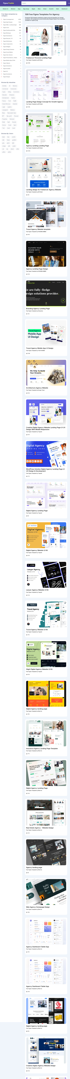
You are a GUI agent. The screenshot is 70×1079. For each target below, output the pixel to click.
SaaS (8, 122)
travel (8, 128)
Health (14, 100)
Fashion (13, 97)
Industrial (15, 103)
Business (15, 85)
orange (4, 146)
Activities (4, 85)
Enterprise (11, 94)
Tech (3, 128)
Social (9, 125)
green (8, 143)
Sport (15, 125)
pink (9, 146)
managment (5, 110)
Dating (9, 91)
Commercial (5, 88)
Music (3, 113)
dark (3, 140)
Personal (16, 116)
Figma (8, 140)
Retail (3, 122)
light (13, 143)
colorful (13, 137)
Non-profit (9, 116)
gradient (14, 140)
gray (3, 143)
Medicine (12, 110)
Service (4, 125)
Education (4, 94)
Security (14, 122)
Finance (4, 100)
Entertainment (5, 97)
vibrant (12, 149)
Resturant (12, 119)
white (17, 149)
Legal (3, 107)
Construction (13, 88)
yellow (3, 152)
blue (8, 137)
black (3, 137)
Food (9, 100)
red (3, 149)
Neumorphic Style (12, 113)
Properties (4, 119)
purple (14, 146)
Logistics (9, 107)
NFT (3, 116)
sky (7, 149)
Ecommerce (16, 91)
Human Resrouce (6, 103)
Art (9, 85)
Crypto (4, 91)
